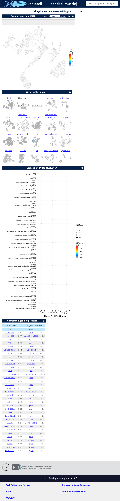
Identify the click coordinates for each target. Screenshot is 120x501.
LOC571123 (9, 419)
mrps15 (31, 346)
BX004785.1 (9, 332)
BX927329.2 (9, 405)
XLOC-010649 (10, 447)
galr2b (9, 371)
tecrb (31, 398)
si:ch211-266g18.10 (31, 336)
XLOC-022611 (10, 409)
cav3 (31, 419)
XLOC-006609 (10, 388)
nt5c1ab (10, 360)
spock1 (10, 444)
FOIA (8, 491)
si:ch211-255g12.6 (9, 374)
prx (31, 381)
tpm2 (31, 357)
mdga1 (9, 402)
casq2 (31, 343)
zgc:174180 (10, 336)
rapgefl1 (10, 423)
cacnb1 (31, 353)
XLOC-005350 (31, 374)
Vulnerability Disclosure (73, 491)
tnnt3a (31, 409)
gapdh (31, 451)
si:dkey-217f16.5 (10, 426)
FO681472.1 (9, 391)
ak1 (31, 371)
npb (9, 357)
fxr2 (31, 416)
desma (31, 447)
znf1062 (31, 440)
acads (31, 437)
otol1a (9, 440)
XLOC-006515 (31, 350)
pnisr (31, 405)
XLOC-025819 (31, 391)
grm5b (9, 437)
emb (9, 339)
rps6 (31, 385)
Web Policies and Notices (18, 485)
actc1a (31, 395)
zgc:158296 (31, 364)
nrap (31, 426)
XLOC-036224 (10, 364)
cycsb (31, 332)
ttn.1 (31, 402)
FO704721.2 (9, 451)
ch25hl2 (10, 398)
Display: (47, 16)
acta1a (31, 367)
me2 (31, 378)
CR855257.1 (31, 388)
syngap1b (9, 395)
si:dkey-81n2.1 (10, 416)
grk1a (10, 433)
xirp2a (31, 433)
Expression (55, 16)
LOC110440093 (9, 367)
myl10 (31, 444)
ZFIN (82, 11)
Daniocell (34, 4)
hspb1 (31, 339)
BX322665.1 (9, 385)
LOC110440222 (9, 350)
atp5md (31, 430)
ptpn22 (9, 381)
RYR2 (10, 343)
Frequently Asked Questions (76, 485)
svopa (9, 353)
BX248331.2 (9, 412)
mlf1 (31, 412)
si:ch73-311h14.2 (31, 423)
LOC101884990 (9, 378)
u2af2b (31, 360)
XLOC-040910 (10, 430)
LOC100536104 (9, 346)
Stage (63, 16)
